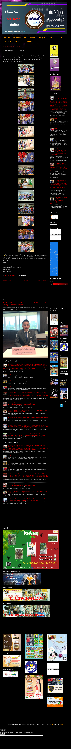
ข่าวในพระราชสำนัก (19, 37)
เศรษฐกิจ (42, 37)
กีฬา (23, 41)
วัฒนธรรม (32, 37)
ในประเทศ (51, 37)
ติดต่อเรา (30, 41)
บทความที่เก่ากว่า (43, 281)
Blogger (61, 724)
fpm (52, 724)
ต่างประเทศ (7, 41)
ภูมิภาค (59, 37)
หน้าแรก (7, 37)
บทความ (53, 215)
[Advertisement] (25, 290)
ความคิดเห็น (54, 218)
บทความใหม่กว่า (8, 281)
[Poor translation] (3, 734)
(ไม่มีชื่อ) (9, 374)
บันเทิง (16, 41)
